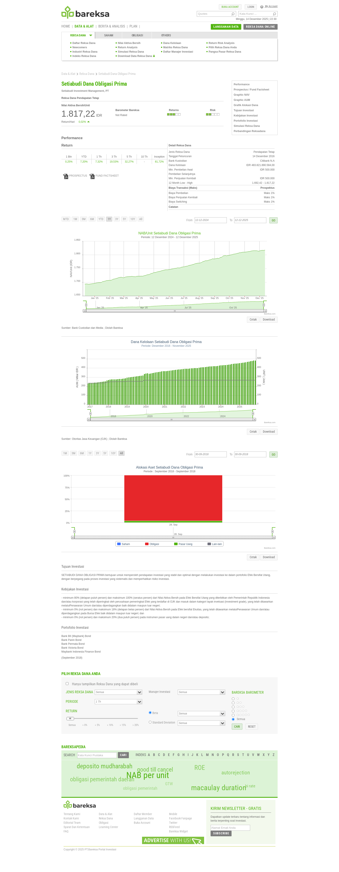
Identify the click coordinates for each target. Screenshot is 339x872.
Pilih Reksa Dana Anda (223, 47)
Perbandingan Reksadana (249, 131)
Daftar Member (143, 814)
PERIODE (72, 702)
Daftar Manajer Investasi (178, 51)
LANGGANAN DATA (226, 26)
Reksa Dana (86, 74)
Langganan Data (144, 818)
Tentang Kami (72, 814)
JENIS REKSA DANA (79, 692)
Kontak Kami (71, 818)
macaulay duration (218, 787)
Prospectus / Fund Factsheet (251, 89)
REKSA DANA (78, 35)
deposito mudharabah (104, 766)
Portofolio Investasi (246, 120)
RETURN (71, 711)
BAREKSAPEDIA (73, 747)
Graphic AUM (242, 100)
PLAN (133, 26)
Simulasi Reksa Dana (131, 51)
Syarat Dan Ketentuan (77, 827)
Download (269, 319)
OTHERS (166, 35)
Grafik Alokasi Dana (246, 105)
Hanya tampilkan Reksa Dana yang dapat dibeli (105, 684)
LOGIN (251, 6)
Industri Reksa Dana (84, 51)
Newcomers (79, 47)
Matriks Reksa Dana (175, 47)
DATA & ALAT (84, 26)
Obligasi (103, 822)
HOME (65, 26)
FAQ (66, 831)
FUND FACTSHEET (104, 175)
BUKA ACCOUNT (230, 6)
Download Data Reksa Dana (135, 56)
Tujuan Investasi (244, 110)
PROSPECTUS (75, 175)
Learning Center (108, 827)
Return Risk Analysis (222, 43)
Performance (241, 84)
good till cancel (155, 770)
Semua (241, 719)
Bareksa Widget (178, 831)
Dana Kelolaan (172, 43)
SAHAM (109, 35)
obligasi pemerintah (140, 788)
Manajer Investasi (159, 691)
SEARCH (69, 755)
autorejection (235, 772)
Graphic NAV (241, 94)
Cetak (253, 319)
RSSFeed (174, 827)
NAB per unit (147, 775)
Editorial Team (72, 822)
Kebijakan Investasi (246, 115)
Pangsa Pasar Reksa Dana (225, 51)
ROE (199, 767)
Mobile (173, 814)
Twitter (173, 822)
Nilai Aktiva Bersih (129, 43)
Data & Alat (68, 74)
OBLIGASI (137, 35)
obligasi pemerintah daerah (102, 779)
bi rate (250, 786)
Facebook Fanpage (180, 818)
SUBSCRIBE (221, 833)
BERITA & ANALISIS (111, 26)
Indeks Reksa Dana (84, 56)
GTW (169, 784)
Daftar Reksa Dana (83, 43)
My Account (269, 6)
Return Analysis (128, 47)
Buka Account (142, 822)
